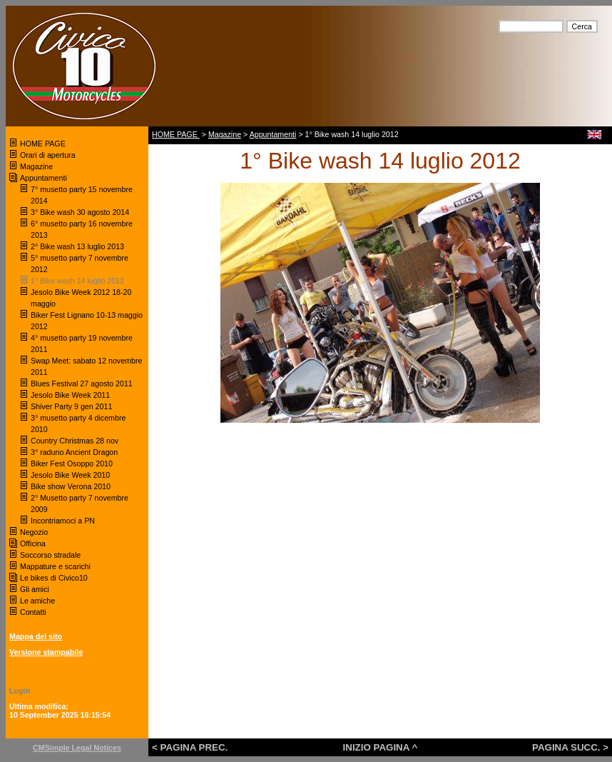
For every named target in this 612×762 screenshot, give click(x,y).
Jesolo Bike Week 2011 (70, 395)
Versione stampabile (46, 652)
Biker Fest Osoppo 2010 (72, 463)
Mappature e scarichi (55, 566)
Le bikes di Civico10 (54, 577)
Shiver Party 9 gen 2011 (71, 406)
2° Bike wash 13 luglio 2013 (77, 246)
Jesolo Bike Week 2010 (70, 475)
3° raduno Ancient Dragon (74, 452)
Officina (33, 543)
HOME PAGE (44, 143)
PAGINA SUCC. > (570, 747)
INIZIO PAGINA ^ (380, 747)
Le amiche (37, 600)
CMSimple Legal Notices (77, 747)
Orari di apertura (48, 155)
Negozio (34, 532)
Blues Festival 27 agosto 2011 (82, 383)
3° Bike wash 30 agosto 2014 (80, 212)
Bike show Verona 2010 (72, 486)
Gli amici (34, 589)
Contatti (33, 612)
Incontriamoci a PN (63, 520)
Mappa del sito (35, 636)
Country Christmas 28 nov (74, 440)
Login (19, 690)
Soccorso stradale (51, 555)
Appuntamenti (43, 178)
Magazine (36, 166)
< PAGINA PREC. (190, 747)
